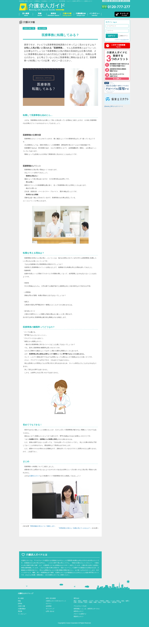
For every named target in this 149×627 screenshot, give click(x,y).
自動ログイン (124, 35)
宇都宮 (102, 601)
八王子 (91, 601)
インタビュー (22, 614)
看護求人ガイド (79, 616)
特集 (19, 601)
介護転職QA (22, 609)
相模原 (85, 601)
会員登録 (48, 606)
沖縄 (95, 602)
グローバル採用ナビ (80, 614)
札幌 (90, 602)
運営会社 (76, 598)
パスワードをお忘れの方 (121, 39)
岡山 (99, 602)
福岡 (127, 601)
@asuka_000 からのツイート (113, 106)
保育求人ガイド (79, 611)
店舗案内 (105, 1)
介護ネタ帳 (21, 606)
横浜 (79, 601)
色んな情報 (42, 28)
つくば (112, 601)
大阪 (122, 601)
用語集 (20, 611)
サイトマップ (50, 609)
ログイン (48, 603)
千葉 (119, 602)
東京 (75, 601)
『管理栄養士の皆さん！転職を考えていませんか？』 (75, 528)
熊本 (108, 602)
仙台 (85, 602)
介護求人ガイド (34, 476)
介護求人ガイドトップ (25, 593)
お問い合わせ (125, 1)
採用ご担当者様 (115, 1)
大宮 (96, 601)
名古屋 (80, 602)
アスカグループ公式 (80, 606)
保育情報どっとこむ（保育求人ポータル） (87, 609)
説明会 (20, 603)
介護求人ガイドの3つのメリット (56, 601)
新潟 (117, 601)
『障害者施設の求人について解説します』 (42, 526)
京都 (104, 602)
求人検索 (21, 598)
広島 (75, 602)
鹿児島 (114, 602)
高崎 (107, 601)
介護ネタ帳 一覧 (29, 28)
